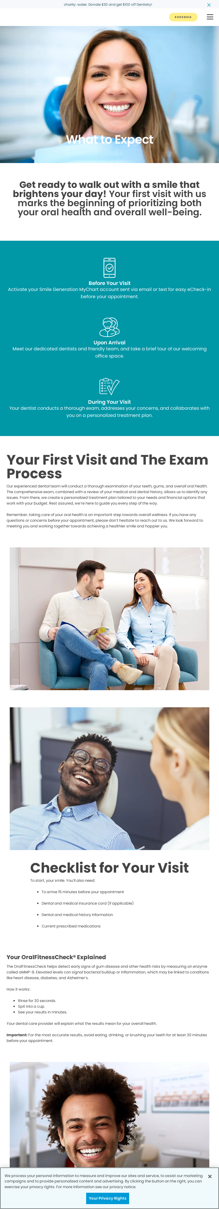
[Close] (210, 1176)
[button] (210, 17)
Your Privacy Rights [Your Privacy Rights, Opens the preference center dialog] (107, 1198)
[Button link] (183, 17)
